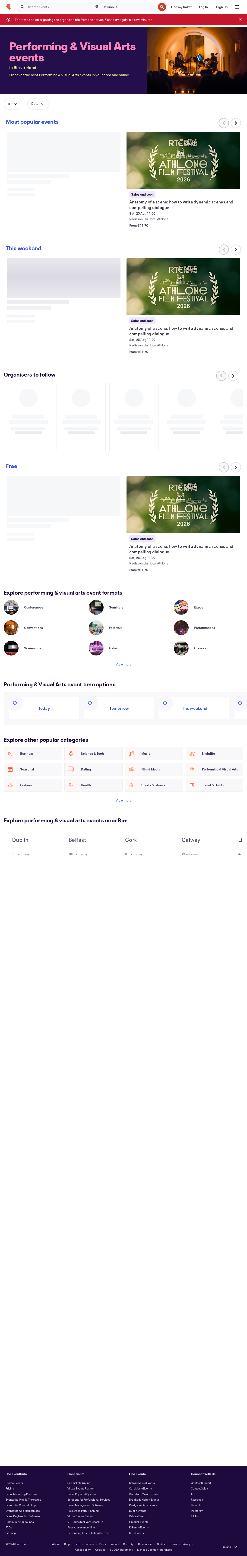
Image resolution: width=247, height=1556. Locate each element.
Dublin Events (137, 1510)
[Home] (8, 7)
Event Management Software (85, 1505)
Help (77, 1544)
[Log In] (203, 7)
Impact (115, 1544)
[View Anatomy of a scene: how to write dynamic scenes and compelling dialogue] (183, 160)
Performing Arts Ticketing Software (89, 1533)
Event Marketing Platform (21, 1494)
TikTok (195, 1516)
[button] (13, 104)
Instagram (197, 1510)
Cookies (100, 1549)
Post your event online (81, 1527)
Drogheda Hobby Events (144, 1499)
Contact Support (201, 1483)
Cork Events (136, 1533)
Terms (173, 1544)
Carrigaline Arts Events (143, 1505)
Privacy (186, 1544)
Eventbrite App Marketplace (23, 1510)
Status (161, 1544)
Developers (145, 1544)
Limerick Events (139, 1522)
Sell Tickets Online (78, 1483)
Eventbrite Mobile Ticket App (23, 1499)
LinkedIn (196, 1505)
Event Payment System (81, 1494)
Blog (67, 1544)
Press (102, 1544)
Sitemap (11, 1533)
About (56, 1544)
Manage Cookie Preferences (154, 1549)
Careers (89, 1544)
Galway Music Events (142, 1483)
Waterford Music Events (143, 1494)
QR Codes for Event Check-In (85, 1522)
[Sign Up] (222, 7)
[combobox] (129, 7)
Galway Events (138, 1516)
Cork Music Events (140, 1488)
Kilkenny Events (139, 1527)
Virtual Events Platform (81, 1488)
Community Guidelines (20, 1522)
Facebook (197, 1499)
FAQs (9, 1527)
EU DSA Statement (121, 1549)
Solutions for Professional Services (88, 1499)
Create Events (14, 1483)
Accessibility (83, 1549)
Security (128, 1544)
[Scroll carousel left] (224, 249)
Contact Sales (199, 1488)
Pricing (10, 1488)
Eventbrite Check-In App (21, 1505)
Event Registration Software (23, 1516)
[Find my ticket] (181, 7)
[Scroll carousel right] (236, 123)
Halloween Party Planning (83, 1510)
